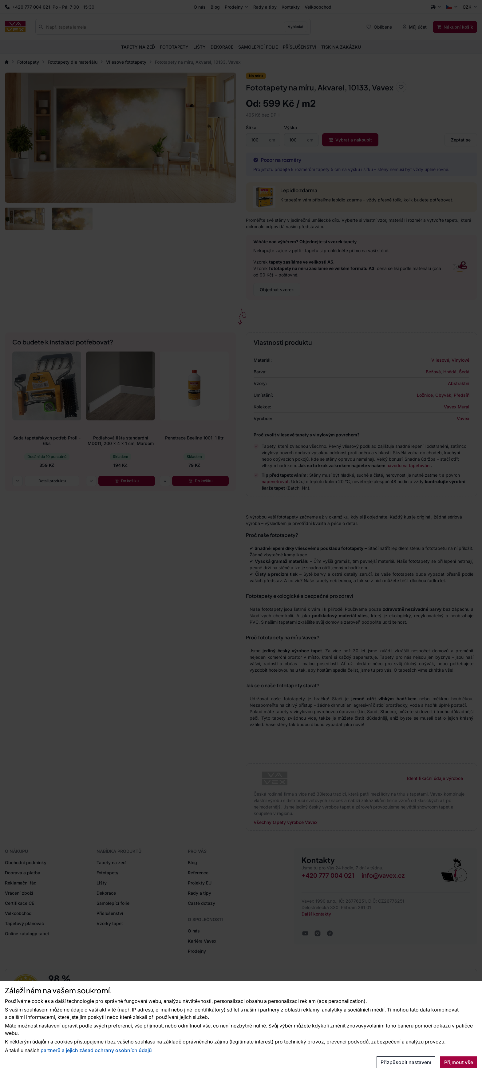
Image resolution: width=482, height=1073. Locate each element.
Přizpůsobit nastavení (406, 1062)
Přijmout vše (458, 1062)
